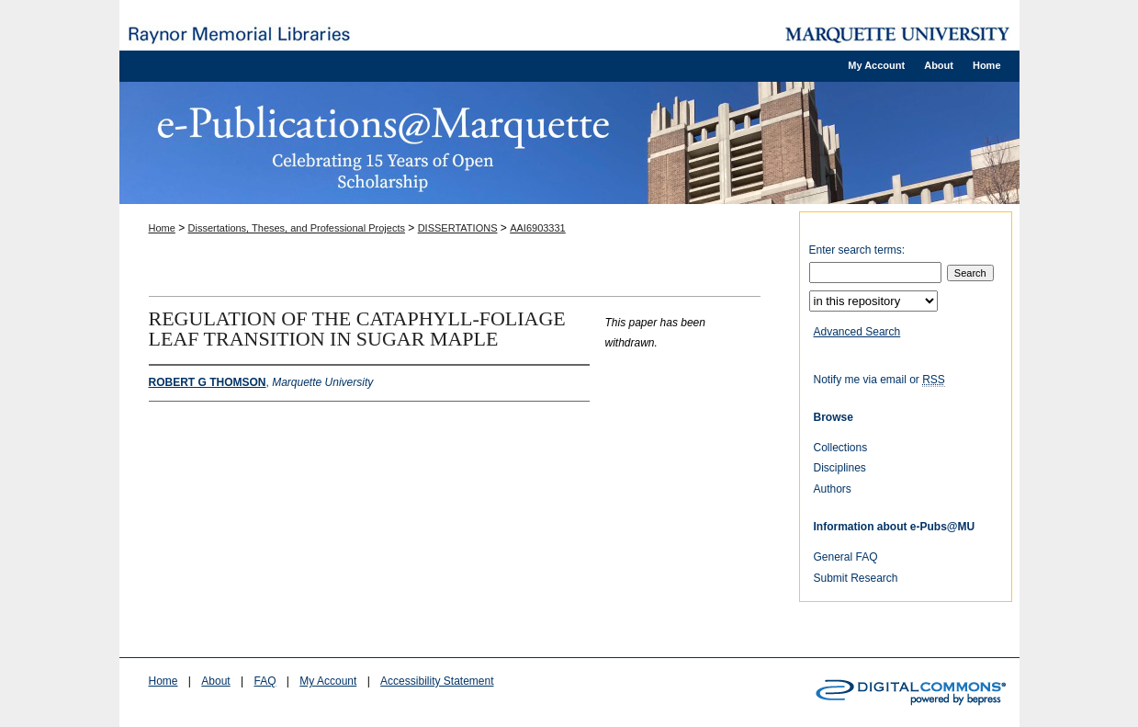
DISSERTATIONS (458, 227)
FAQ (265, 681)
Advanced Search (857, 331)
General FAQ (846, 557)
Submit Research (856, 578)
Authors (832, 489)
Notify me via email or (879, 379)
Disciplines (840, 467)
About (215, 681)
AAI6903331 (538, 227)
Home (162, 227)
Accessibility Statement (436, 681)
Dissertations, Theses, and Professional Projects (296, 227)
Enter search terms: (857, 250)
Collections (841, 447)
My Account (327, 681)
